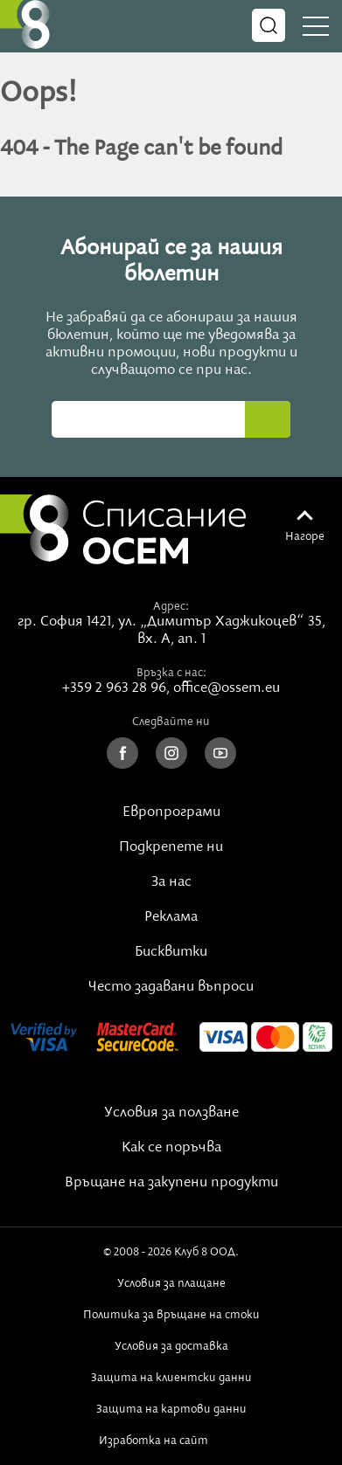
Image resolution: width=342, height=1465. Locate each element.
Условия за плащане (171, 1283)
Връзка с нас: (171, 673)
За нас (171, 882)
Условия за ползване (171, 1113)
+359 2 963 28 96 (114, 688)
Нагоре (305, 536)
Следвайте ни (171, 722)
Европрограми (171, 812)
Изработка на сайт (171, 1441)
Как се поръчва (171, 1148)
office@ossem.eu (226, 688)
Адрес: (171, 606)
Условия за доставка (171, 1346)
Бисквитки (171, 952)
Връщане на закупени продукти (171, 1183)
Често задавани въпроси (171, 987)
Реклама (171, 917)
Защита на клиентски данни (171, 1378)
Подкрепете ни (171, 847)
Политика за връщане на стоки (171, 1315)
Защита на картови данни (171, 1409)
